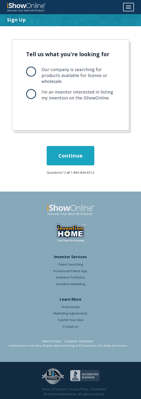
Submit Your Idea (70, 320)
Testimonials (70, 307)
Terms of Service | (55, 389)
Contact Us (70, 326)
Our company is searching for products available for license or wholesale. (74, 75)
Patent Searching (70, 264)
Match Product (52, 341)
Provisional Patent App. (70, 271)
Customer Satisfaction (79, 341)
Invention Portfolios (70, 277)
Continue (70, 155)
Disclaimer (98, 389)
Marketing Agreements (70, 313)
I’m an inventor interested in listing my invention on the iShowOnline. (77, 95)
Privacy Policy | (80, 389)
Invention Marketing (70, 284)
